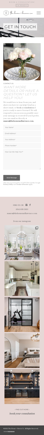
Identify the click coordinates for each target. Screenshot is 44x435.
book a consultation (25, 108)
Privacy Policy (8, 184)
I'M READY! (22, 5)
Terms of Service (22, 184)
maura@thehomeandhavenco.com (22, 213)
